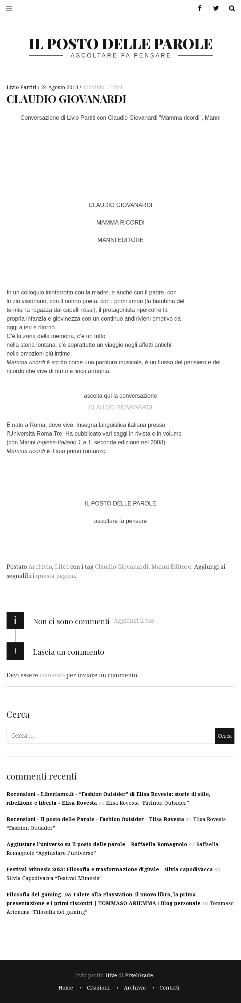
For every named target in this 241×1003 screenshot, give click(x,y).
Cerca (229, 8)
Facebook (197, 8)
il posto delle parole (121, 43)
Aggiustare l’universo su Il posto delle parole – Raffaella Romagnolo (97, 844)
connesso (52, 674)
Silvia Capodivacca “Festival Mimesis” (54, 878)
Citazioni (98, 988)
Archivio (93, 87)
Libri (116, 87)
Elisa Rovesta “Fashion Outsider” (147, 803)
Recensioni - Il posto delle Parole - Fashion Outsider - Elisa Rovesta (95, 819)
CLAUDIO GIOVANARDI (120, 407)
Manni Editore (171, 566)
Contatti (170, 988)
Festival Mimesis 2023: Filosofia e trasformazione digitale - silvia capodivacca (110, 869)
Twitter (213, 8)
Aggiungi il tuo (134, 620)
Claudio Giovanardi (121, 566)
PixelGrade (139, 975)
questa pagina (55, 575)
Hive (111, 975)
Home (66, 988)
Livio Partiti (22, 87)
